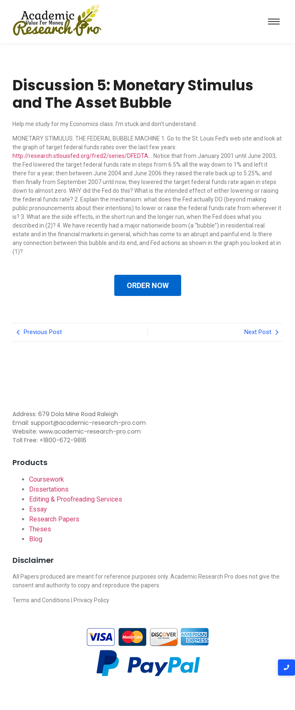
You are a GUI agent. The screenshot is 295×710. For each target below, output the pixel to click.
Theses (40, 529)
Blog (35, 539)
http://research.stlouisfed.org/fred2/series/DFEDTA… (82, 156)
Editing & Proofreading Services (75, 499)
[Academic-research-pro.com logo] (56, 20)
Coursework (46, 479)
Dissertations (49, 489)
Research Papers (54, 519)
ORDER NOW (148, 285)
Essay (38, 509)
